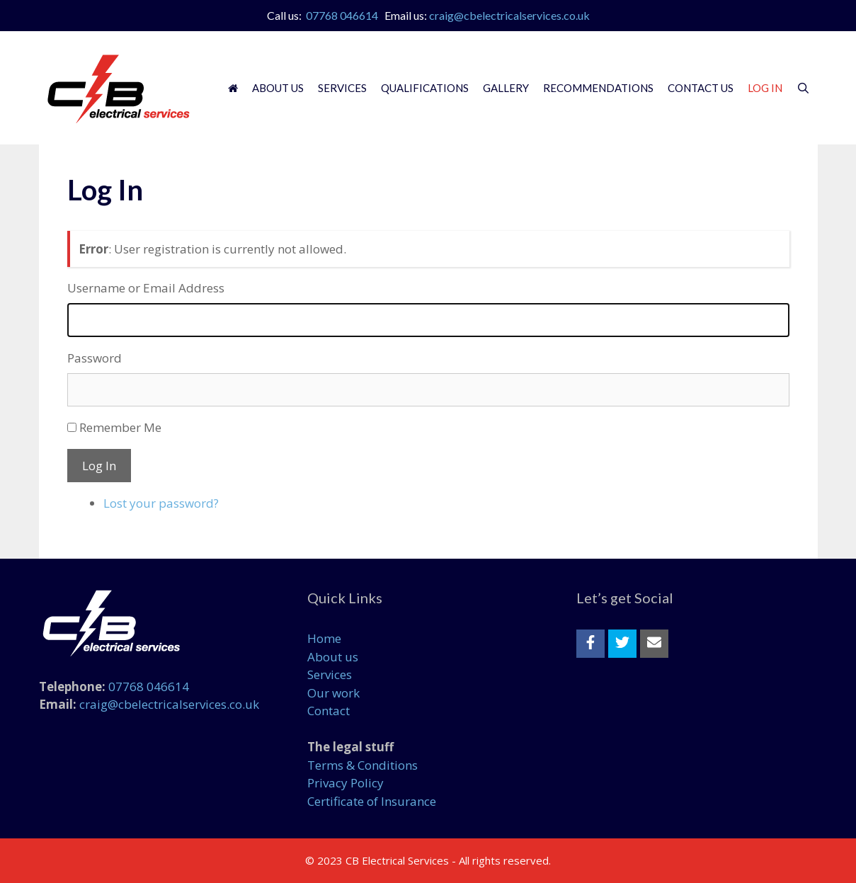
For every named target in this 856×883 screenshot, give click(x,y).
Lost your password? (161, 503)
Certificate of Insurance (371, 801)
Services (342, 87)
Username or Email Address (145, 288)
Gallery (506, 87)
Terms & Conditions (362, 765)
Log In (765, 87)
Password (94, 358)
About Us (278, 87)
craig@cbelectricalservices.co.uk (509, 15)
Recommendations (598, 87)
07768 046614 (342, 15)
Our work (333, 693)
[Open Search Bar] (803, 87)
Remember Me (120, 427)
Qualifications (425, 87)
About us (332, 657)
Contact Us (701, 87)
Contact (328, 710)
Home (324, 638)
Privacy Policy (345, 783)
